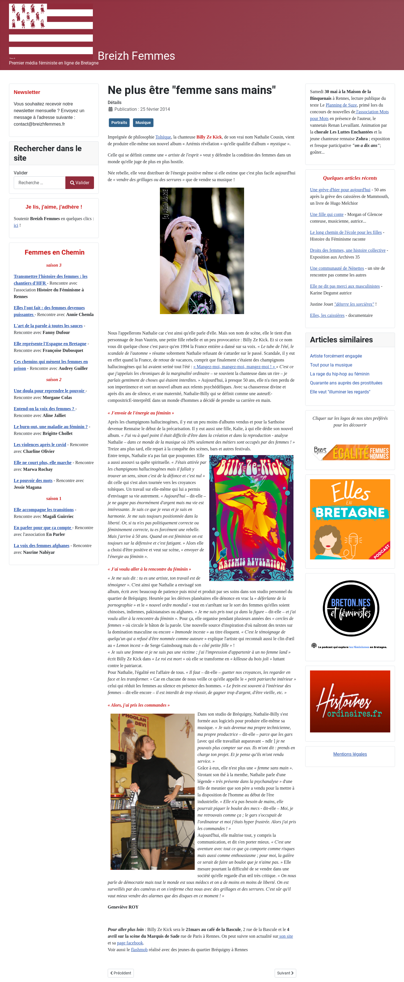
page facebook (130, 942)
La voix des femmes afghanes (41, 545)
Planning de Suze (341, 105)
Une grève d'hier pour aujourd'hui (340, 189)
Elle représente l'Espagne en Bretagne (50, 343)
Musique (143, 122)
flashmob (139, 949)
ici (16, 225)
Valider (20, 173)
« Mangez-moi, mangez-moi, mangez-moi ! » (234, 366)
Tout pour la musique (331, 365)
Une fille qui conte (327, 214)
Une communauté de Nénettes (337, 268)
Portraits (119, 122)
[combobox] (40, 182)
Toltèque (163, 137)
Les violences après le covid (40, 444)
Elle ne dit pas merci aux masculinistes (345, 286)
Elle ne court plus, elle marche (43, 462)
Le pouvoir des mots (33, 480)
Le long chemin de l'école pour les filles (346, 232)
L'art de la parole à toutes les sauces (48, 325)
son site (285, 936)
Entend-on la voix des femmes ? (44, 408)
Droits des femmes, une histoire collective (347, 250)
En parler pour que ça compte (43, 527)
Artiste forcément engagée (336, 356)
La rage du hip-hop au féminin (339, 374)
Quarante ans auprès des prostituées (346, 383)
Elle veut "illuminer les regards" (340, 392)
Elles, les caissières (327, 315)
